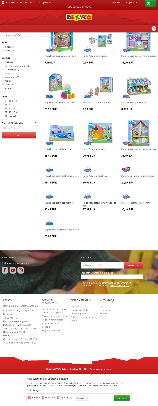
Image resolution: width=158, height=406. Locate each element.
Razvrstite (116, 39)
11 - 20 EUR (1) (11, 137)
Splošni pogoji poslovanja (54, 341)
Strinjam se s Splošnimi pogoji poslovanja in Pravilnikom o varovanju (107, 316)
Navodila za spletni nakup (54, 348)
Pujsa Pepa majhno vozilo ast (135, 134)
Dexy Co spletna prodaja (13, 34)
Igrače (7, 49)
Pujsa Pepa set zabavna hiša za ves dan (99, 236)
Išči (19, 167)
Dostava (75, 338)
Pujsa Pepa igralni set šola (95, 208)
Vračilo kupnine (78, 345)
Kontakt (104, 345)
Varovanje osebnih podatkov (51, 357)
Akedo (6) (9, 116)
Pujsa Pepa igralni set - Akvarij (135, 235)
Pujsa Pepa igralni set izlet (95, 181)
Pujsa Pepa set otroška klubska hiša (62, 261)
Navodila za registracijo (53, 344)
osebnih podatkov (119, 317)
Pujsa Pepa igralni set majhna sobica (138, 88)
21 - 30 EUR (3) (11, 140)
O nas (102, 338)
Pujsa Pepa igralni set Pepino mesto (62, 208)
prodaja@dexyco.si (18, 353)
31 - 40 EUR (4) (11, 144)
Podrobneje (32, 390)
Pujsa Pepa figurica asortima (96, 134)
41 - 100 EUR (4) (12, 148)
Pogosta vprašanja (51, 362)
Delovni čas (105, 342)
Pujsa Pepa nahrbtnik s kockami (60, 134)
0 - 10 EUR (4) (11, 133)
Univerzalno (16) (12, 67)
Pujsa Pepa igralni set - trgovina (59, 235)
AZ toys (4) (9, 105)
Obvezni (35, 397)
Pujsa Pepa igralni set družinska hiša (138, 181)
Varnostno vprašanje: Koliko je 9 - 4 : (100, 305)
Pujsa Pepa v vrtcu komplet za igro (137, 208)
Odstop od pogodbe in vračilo (82, 351)
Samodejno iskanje (98, 39)
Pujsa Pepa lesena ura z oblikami (60, 88)
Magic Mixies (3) (12, 109)
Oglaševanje (66, 397)
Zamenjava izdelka (80, 342)
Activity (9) (9, 113)
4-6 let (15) (10, 82)
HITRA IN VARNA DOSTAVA (79, 7)
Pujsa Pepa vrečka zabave (95, 88)
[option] (79, 7)
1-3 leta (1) (10, 79)
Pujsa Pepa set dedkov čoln (58, 181)
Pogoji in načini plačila (52, 351)
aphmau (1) (10, 120)
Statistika (50, 397)
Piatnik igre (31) (12, 102)
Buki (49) (9, 94)
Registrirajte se (133, 2)
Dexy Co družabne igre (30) (17, 98)
